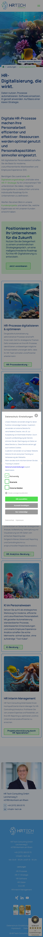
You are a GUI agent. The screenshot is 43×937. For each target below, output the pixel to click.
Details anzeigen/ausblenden (18, 493)
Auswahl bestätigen (21, 505)
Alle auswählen (21, 499)
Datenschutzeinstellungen (15, 467)
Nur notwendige (21, 512)
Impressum (20, 520)
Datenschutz (9, 520)
